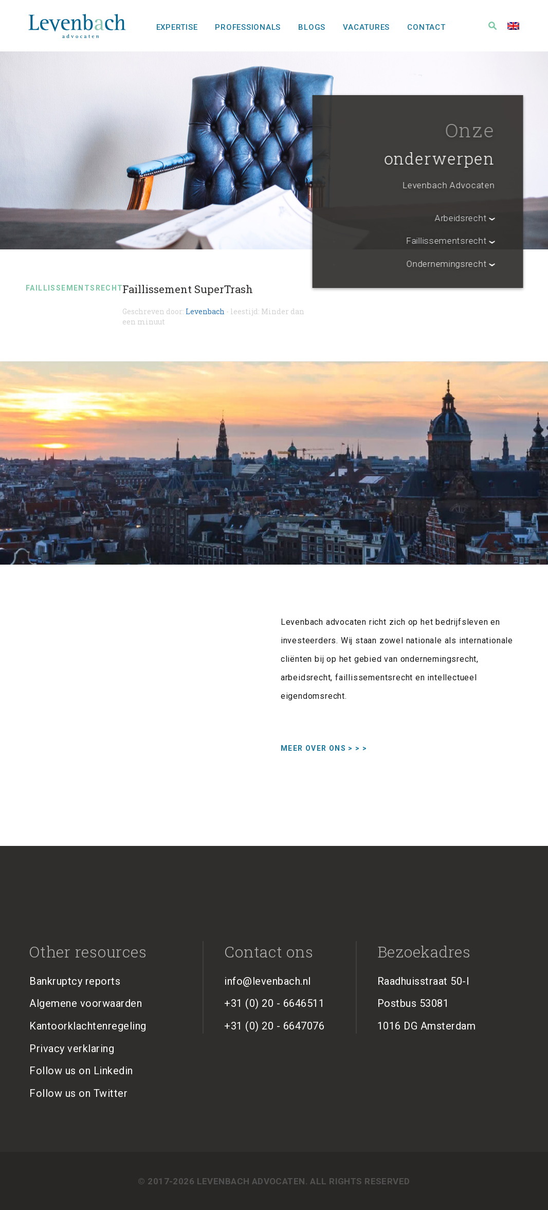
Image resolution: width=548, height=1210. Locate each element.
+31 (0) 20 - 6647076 (274, 1026)
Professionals (248, 27)
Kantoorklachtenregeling (88, 1026)
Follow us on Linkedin (81, 1070)
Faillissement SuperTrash (187, 289)
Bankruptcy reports (74, 981)
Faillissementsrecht (74, 288)
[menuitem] (513, 26)
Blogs (311, 27)
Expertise (177, 27)
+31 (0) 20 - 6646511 (274, 1003)
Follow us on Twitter (78, 1093)
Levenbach (205, 311)
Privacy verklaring (71, 1048)
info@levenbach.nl (267, 981)
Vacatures (366, 27)
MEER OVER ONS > (324, 748)
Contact (426, 27)
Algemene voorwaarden (85, 1003)
